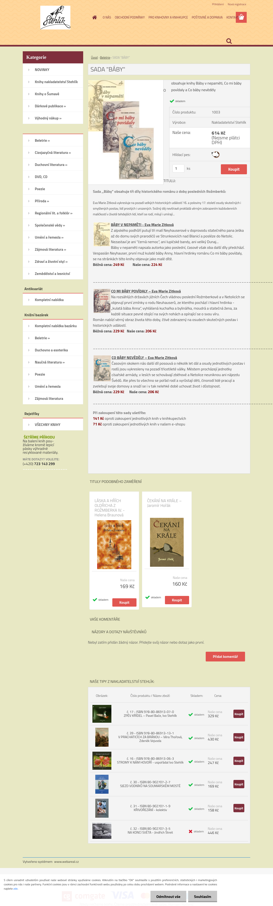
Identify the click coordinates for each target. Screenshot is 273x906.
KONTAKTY (233, 17)
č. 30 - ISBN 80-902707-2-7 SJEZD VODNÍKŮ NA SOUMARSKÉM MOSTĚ (150, 783)
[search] (228, 41)
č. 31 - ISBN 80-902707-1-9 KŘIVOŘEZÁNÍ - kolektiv (150, 807)
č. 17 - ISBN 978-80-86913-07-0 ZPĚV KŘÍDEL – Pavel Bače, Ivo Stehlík (150, 713)
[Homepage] (94, 17)
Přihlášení (218, 4)
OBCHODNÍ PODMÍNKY (130, 17)
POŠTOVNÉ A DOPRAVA (207, 17)
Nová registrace (237, 4)
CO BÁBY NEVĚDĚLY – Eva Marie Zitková (144, 357)
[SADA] (125, 82)
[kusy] (178, 168)
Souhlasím (202, 896)
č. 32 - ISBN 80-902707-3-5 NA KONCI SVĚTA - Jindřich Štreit (150, 830)
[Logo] (55, 17)
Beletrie (105, 57)
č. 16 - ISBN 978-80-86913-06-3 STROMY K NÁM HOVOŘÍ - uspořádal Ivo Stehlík (150, 760)
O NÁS (107, 17)
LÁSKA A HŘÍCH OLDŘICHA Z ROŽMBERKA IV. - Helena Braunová (110, 507)
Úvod (94, 57)
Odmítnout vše (168, 896)
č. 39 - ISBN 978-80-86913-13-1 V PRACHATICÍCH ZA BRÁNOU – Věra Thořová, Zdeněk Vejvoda (150, 737)
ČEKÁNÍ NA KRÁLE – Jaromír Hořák (164, 503)
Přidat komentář (225, 656)
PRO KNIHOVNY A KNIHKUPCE (168, 17)
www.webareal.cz (66, 861)
